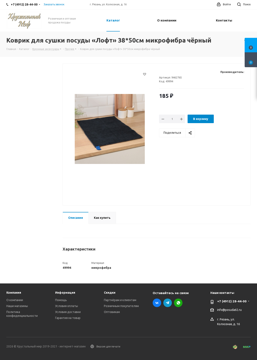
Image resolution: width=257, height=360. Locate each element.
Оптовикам (112, 312)
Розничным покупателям (121, 306)
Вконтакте (157, 303)
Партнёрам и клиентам (120, 300)
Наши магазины (17, 306)
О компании (14, 300)
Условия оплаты (66, 306)
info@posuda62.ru (229, 310)
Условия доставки (68, 312)
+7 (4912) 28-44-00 (232, 301)
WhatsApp (178, 303)
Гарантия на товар (67, 318)
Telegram (167, 303)
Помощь (61, 300)
